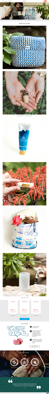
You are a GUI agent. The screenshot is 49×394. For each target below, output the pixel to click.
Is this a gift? (24, 19)
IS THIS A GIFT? (24, 319)
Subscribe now (35, 346)
